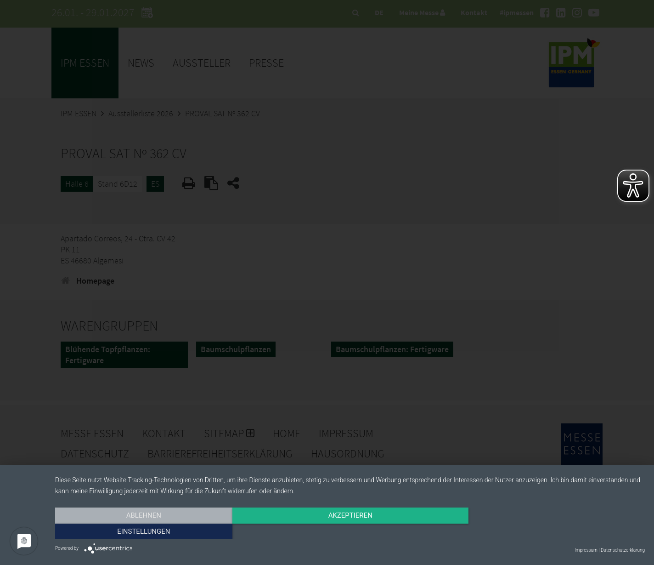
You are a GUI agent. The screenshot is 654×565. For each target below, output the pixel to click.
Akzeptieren (350, 531)
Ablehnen (143, 531)
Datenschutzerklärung (623, 550)
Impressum (586, 550)
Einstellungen (556, 531)
